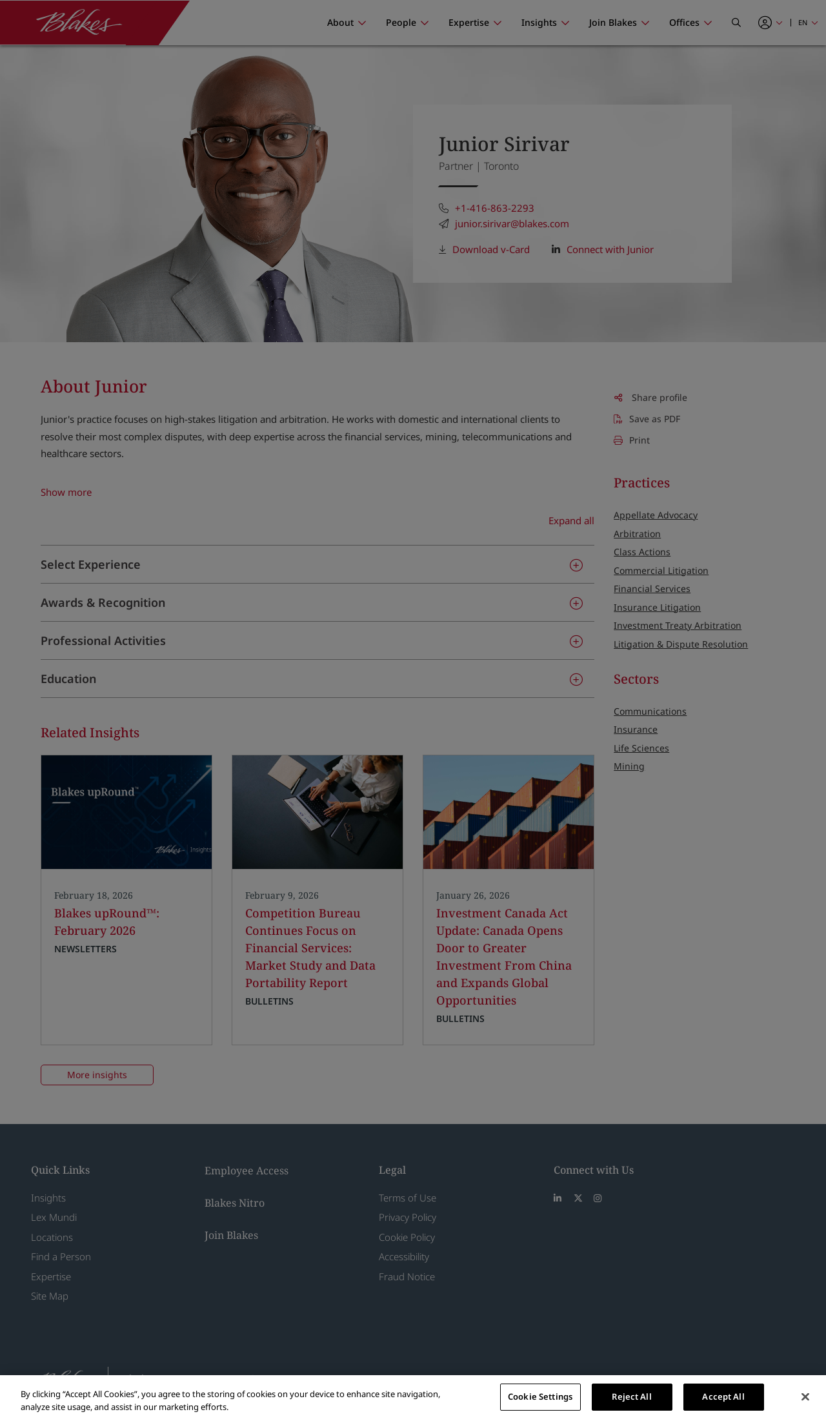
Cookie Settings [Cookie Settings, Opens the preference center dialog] (540, 1396)
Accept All (723, 1396)
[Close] (805, 1396)
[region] (413, 1398)
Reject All (631, 1396)
